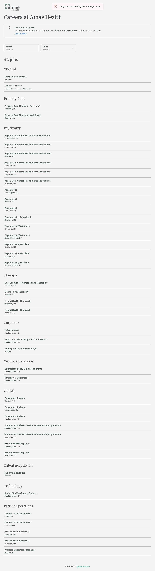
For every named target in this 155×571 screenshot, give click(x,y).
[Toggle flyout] (72, 48)
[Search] (21, 50)
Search (9, 46)
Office (45, 46)
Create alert (20, 33)
